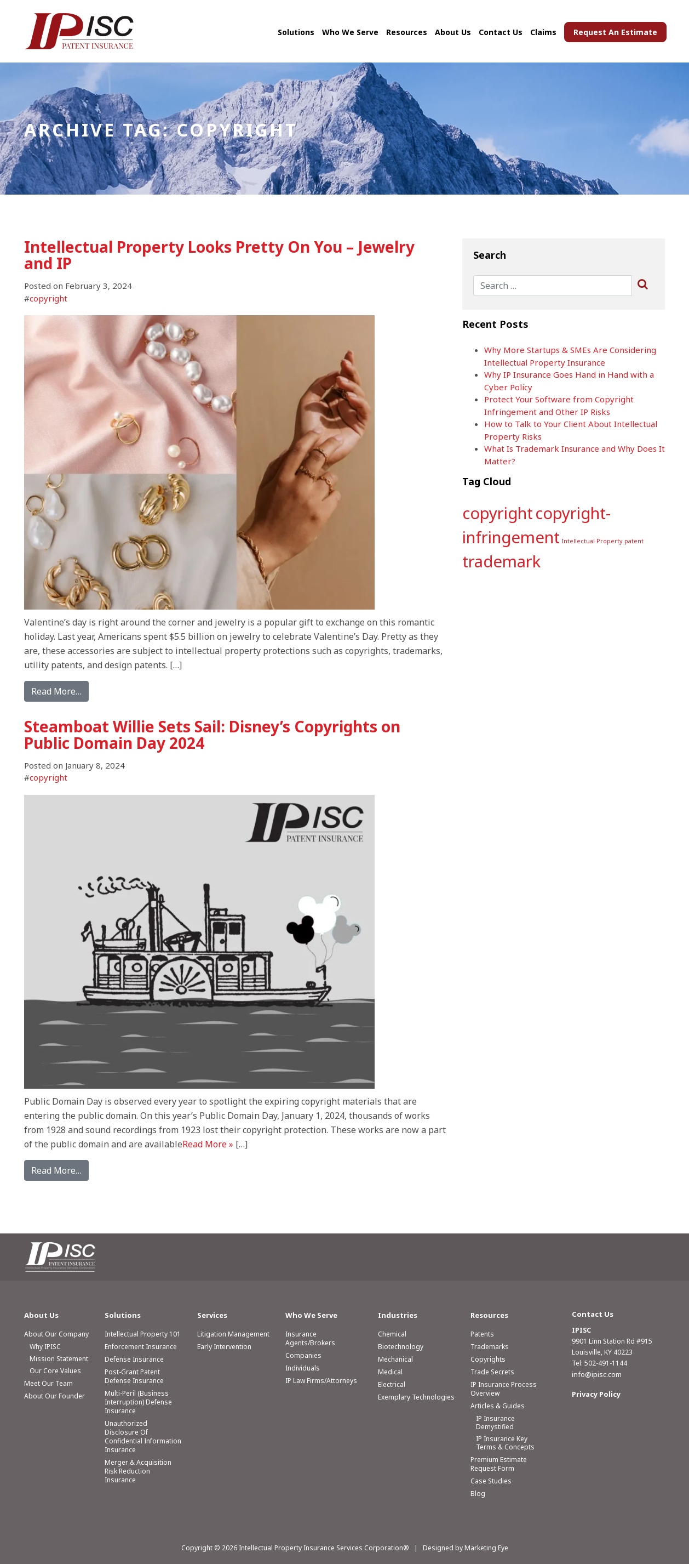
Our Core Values (55, 1370)
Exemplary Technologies (416, 1397)
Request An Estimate (615, 32)
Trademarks (489, 1346)
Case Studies (491, 1481)
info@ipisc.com (597, 1374)
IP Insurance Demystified (495, 1422)
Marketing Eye (486, 1547)
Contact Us (501, 32)
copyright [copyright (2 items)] (497, 513)
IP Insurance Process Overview (503, 1389)
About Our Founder (54, 1396)
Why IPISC (45, 1346)
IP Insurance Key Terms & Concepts (505, 1443)
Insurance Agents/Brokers (310, 1338)
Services (212, 1315)
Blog (477, 1493)
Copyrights (488, 1359)
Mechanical (395, 1359)
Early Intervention (224, 1346)
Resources (406, 32)
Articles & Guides (497, 1406)
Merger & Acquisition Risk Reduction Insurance (138, 1471)
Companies (303, 1355)
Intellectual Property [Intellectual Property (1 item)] (592, 541)
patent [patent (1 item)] (634, 541)
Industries (397, 1315)
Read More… (56, 691)
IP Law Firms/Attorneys (321, 1380)
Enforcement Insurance (141, 1346)
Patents (482, 1334)
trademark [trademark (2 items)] (501, 561)
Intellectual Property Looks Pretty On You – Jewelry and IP (219, 255)
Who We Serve (350, 32)
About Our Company (56, 1334)
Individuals (302, 1368)
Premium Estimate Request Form (498, 1464)
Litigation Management (233, 1334)
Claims (543, 32)
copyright (48, 298)
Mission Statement (59, 1358)
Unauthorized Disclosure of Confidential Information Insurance (143, 1436)
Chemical (392, 1334)
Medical (390, 1372)
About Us (453, 32)
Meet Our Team (48, 1383)
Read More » (207, 1144)
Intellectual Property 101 (143, 1334)
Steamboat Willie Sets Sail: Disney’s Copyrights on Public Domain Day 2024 (212, 734)
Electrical (391, 1384)
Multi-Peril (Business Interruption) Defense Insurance (138, 1402)
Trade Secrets (492, 1372)
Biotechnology (400, 1346)
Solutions (296, 32)
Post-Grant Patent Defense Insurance (134, 1376)
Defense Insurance (134, 1359)
